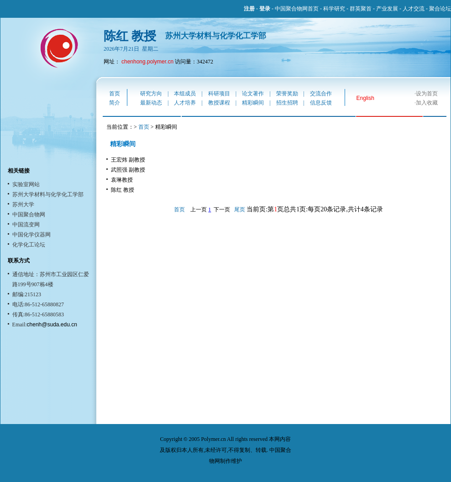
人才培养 (185, 103)
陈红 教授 (122, 190)
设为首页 (427, 93)
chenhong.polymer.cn (147, 61)
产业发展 (387, 8)
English (365, 98)
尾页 (239, 209)
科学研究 (334, 8)
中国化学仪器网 (31, 234)
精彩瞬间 (253, 103)
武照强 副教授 (128, 170)
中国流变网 (26, 224)
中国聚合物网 (28, 214)
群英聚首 (361, 8)
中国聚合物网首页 (297, 8)
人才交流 (414, 8)
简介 (114, 103)
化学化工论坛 (28, 244)
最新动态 (151, 103)
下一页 (222, 209)
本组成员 (185, 93)
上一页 (198, 209)
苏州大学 (23, 204)
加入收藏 (427, 103)
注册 (249, 8)
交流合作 (321, 93)
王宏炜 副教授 (128, 160)
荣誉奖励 (287, 93)
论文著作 (253, 93)
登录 (264, 8)
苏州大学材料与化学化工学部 (48, 194)
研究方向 (151, 93)
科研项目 (219, 93)
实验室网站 (26, 184)
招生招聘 (287, 103)
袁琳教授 (122, 180)
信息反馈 (321, 103)
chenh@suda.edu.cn (52, 324)
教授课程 (219, 103)
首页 (114, 93)
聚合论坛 (440, 8)
